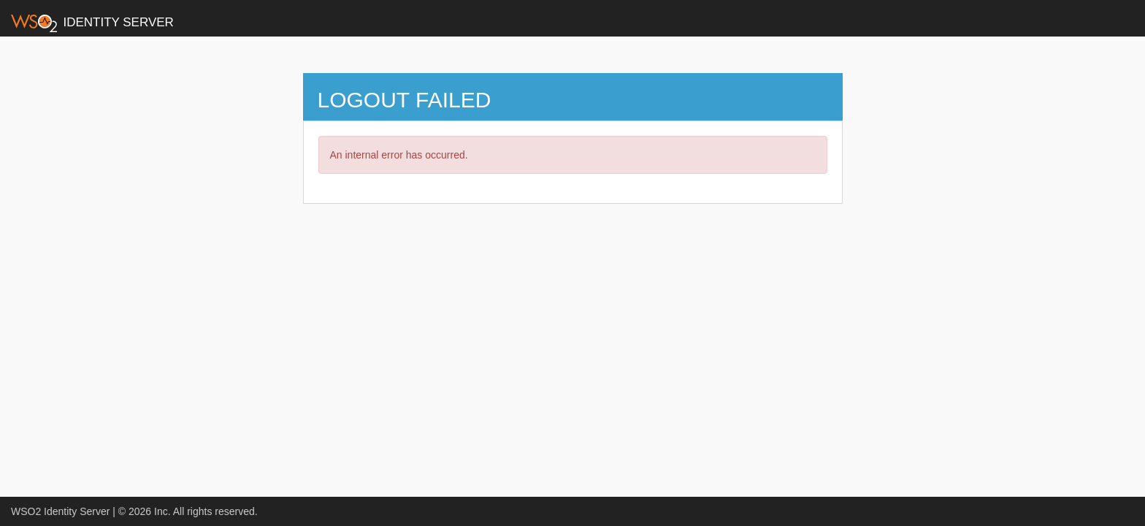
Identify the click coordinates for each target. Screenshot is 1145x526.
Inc (161, 511)
